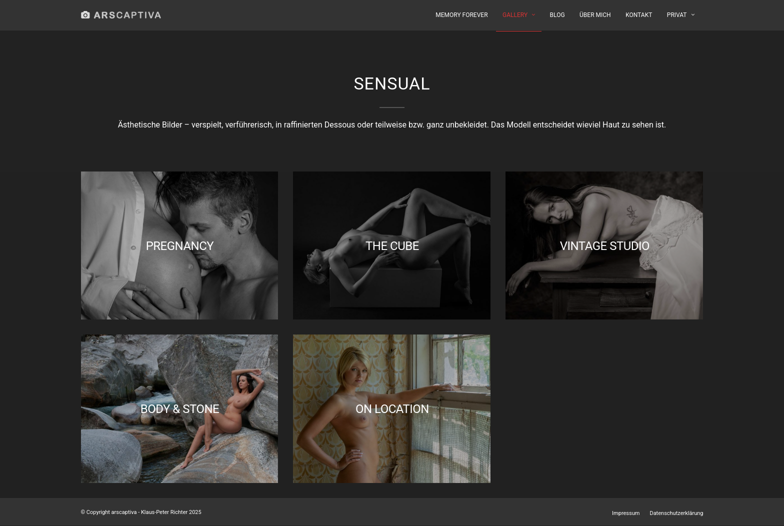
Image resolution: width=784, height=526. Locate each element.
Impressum (626, 513)
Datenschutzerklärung (676, 513)
